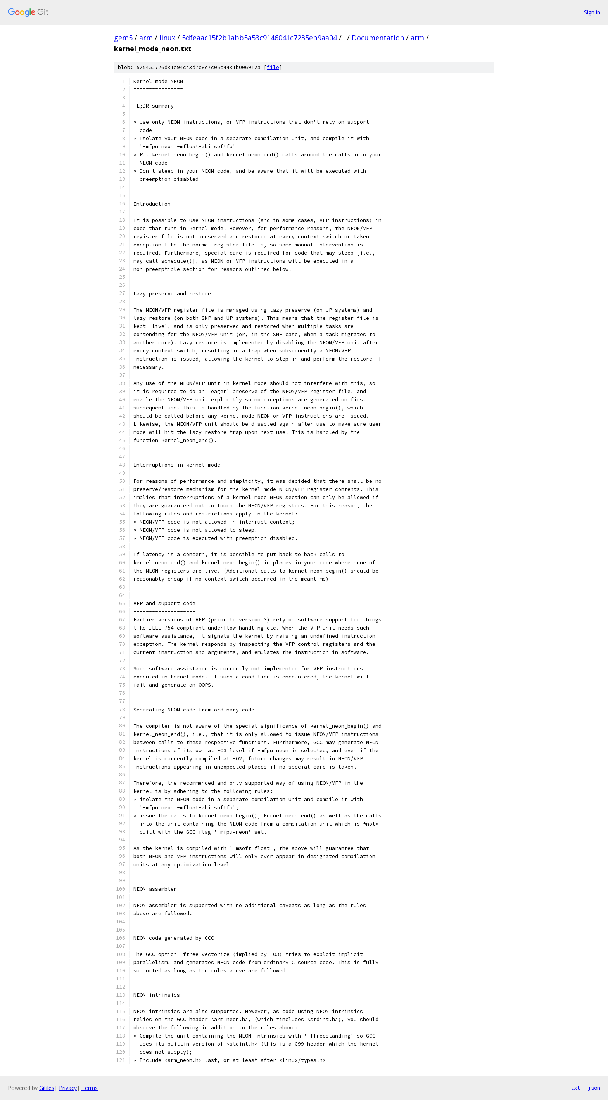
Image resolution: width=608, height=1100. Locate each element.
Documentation (378, 37)
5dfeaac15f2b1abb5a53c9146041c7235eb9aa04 (259, 37)
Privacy (68, 1087)
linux (167, 37)
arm (146, 37)
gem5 (123, 37)
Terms (89, 1087)
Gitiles (46, 1087)
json (594, 1087)
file (273, 67)
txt (575, 1087)
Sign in (592, 12)
